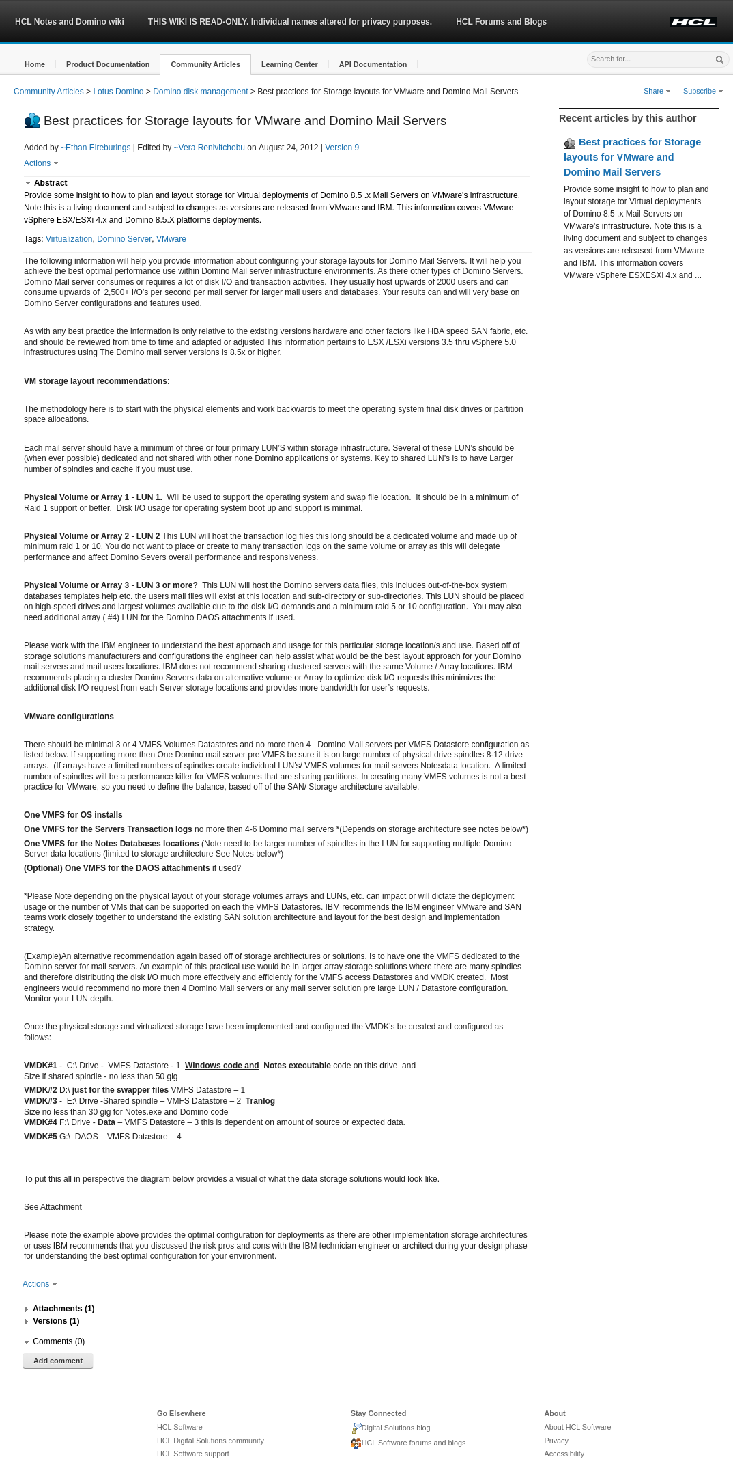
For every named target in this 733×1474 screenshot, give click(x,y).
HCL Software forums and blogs (408, 1443)
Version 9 (342, 147)
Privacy (556, 1440)
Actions (41, 163)
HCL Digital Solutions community (210, 1440)
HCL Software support (193, 1453)
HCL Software (180, 1427)
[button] (35, 64)
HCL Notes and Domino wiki (69, 22)
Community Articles (49, 91)
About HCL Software (577, 1427)
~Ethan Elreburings (95, 147)
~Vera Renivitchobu (209, 147)
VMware (171, 239)
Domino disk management (200, 91)
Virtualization (69, 239)
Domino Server (124, 239)
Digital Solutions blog (391, 1428)
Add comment (58, 1361)
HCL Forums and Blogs (501, 22)
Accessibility (564, 1453)
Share (657, 91)
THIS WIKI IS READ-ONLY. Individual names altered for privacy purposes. (290, 22)
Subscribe (703, 91)
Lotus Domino (118, 91)
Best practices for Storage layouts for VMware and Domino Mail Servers (632, 157)
